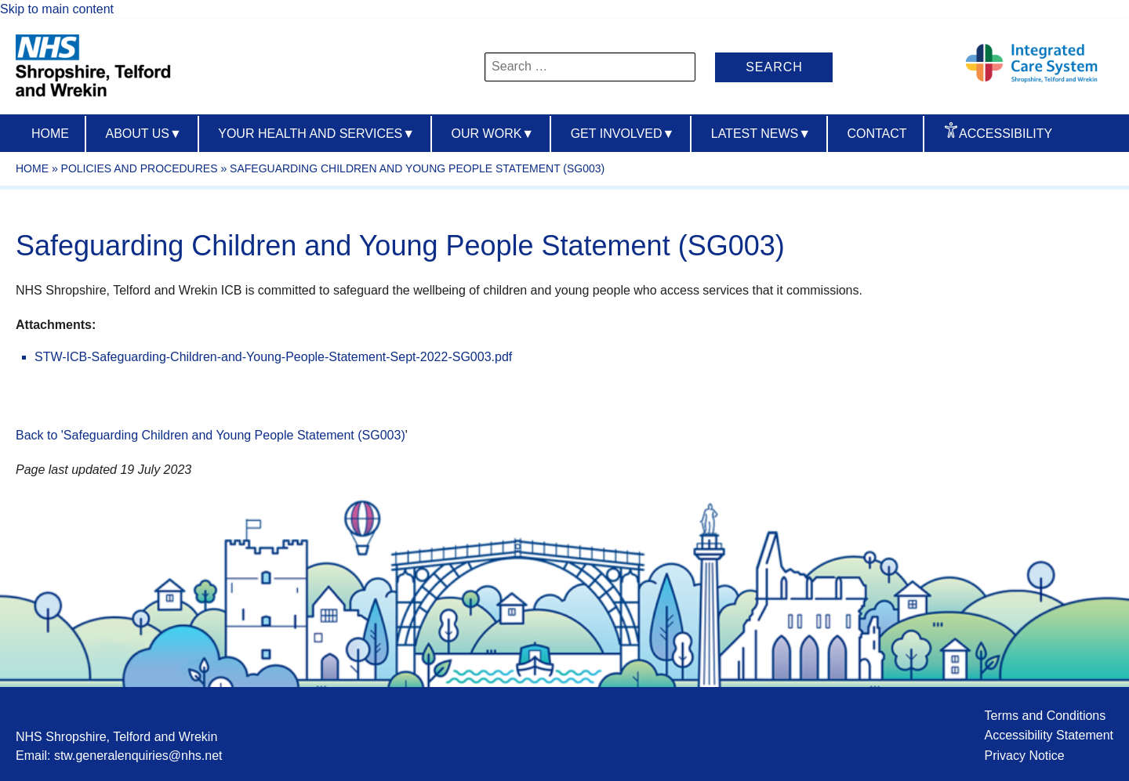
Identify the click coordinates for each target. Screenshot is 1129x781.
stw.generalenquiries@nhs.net (138, 755)
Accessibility (1005, 133)
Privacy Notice (1024, 755)
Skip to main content (57, 9)
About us (143, 133)
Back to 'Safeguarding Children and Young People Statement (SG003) (210, 435)
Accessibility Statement (1048, 735)
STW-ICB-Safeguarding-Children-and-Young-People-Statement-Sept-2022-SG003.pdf (273, 356)
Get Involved (623, 133)
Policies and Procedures (139, 168)
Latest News (761, 133)
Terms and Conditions (1044, 715)
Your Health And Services (316, 133)
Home (50, 133)
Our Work (493, 133)
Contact (876, 133)
